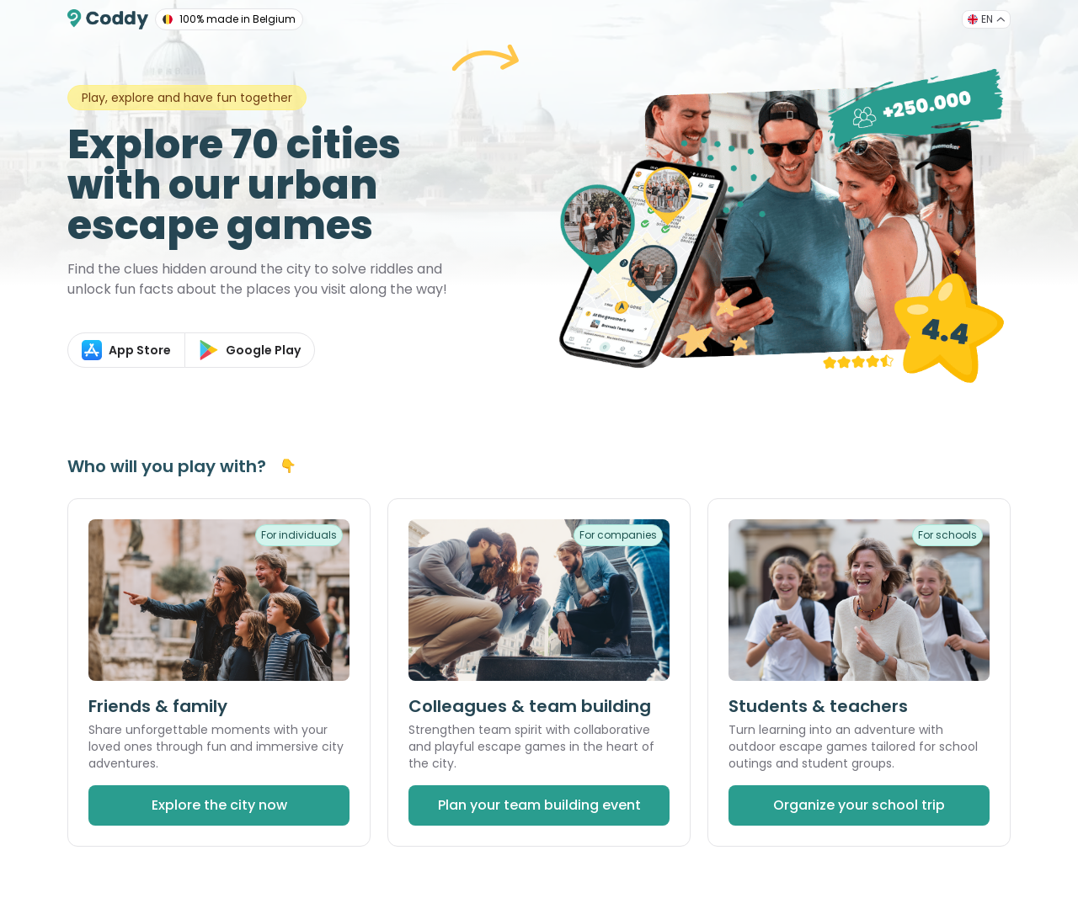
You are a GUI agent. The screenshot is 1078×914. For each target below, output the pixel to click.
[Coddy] (107, 19)
